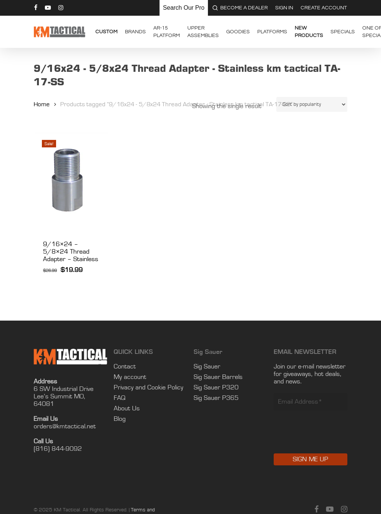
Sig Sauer (207, 366)
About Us (127, 408)
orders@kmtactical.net (65, 426)
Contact (125, 366)
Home (42, 104)
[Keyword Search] (183, 8)
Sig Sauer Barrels (218, 377)
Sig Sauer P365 (216, 398)
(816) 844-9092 (58, 449)
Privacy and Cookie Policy (148, 387)
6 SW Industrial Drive (63, 389)
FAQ (120, 398)
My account (130, 377)
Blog (120, 419)
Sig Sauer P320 (216, 387)
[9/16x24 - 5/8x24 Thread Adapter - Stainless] (71, 181)
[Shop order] (311, 104)
